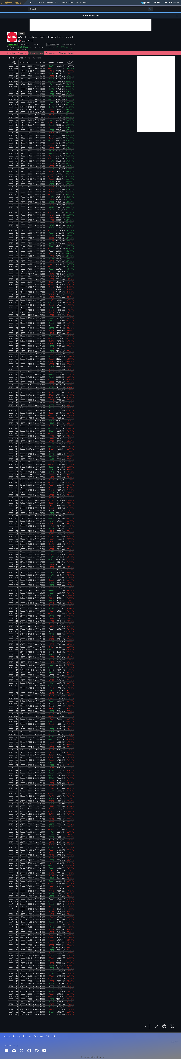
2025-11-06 (13, 356)
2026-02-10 (13, 192)
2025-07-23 (13, 549)
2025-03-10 (13, 788)
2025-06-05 (13, 631)
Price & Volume (16, 58)
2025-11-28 (13, 318)
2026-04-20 (13, 71)
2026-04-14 (13, 81)
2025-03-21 (13, 765)
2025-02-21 (13, 817)
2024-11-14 (13, 984)
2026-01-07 (13, 251)
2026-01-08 (13, 248)
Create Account (171, 2)
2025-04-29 (13, 698)
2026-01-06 (13, 254)
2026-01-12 (13, 243)
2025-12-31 (13, 261)
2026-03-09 (13, 146)
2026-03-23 (13, 120)
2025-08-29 (13, 480)
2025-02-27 (13, 806)
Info (54, 1036)
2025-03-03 (13, 801)
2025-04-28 (13, 701)
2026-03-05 (13, 151)
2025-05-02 (13, 691)
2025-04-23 (13, 709)
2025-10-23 (13, 382)
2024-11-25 (13, 966)
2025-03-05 (13, 796)
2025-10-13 (13, 403)
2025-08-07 (13, 521)
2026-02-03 (13, 205)
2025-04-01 (13, 747)
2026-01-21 (13, 228)
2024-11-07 (13, 996)
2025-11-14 (13, 341)
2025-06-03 (13, 637)
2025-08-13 (13, 511)
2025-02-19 (13, 822)
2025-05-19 (13, 662)
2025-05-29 (13, 644)
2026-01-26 (13, 220)
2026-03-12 (13, 138)
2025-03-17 (13, 775)
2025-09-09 (13, 464)
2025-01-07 (13, 894)
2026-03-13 (13, 135)
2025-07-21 (13, 554)
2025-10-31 (13, 367)
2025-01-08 (13, 891)
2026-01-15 (13, 236)
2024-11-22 (13, 968)
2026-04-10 (13, 86)
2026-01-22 (13, 225)
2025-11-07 (13, 354)
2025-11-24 (13, 326)
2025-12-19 (13, 279)
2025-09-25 (13, 433)
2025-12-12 (13, 292)
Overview (11, 53)
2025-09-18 (13, 446)
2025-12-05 (13, 305)
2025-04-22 (13, 711)
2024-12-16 (13, 930)
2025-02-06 (13, 842)
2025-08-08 (13, 518)
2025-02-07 (13, 840)
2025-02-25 (13, 811)
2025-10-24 (13, 379)
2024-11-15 (13, 981)
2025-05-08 (13, 680)
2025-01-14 (13, 883)
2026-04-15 (13, 79)
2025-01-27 (13, 863)
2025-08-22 (13, 493)
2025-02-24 (13, 814)
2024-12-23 (13, 917)
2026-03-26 (13, 112)
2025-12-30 (13, 264)
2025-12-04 (13, 308)
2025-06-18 (13, 608)
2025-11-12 (13, 346)
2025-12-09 (13, 300)
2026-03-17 (13, 130)
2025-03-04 (13, 799)
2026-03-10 (13, 143)
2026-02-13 (13, 184)
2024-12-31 (13, 904)
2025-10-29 (13, 372)
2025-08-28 (13, 482)
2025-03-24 (13, 763)
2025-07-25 (13, 544)
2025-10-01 (13, 423)
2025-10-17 (13, 392)
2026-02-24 (13, 169)
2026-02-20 (13, 174)
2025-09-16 (13, 452)
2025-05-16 (13, 665)
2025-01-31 (13, 853)
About (7, 1036)
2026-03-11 (13, 140)
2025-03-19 (13, 770)
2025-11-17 (13, 338)
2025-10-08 (13, 410)
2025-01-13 (13, 886)
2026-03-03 (13, 156)
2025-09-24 (13, 436)
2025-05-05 (13, 688)
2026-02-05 (13, 200)
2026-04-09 (13, 89)
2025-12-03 (13, 310)
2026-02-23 (13, 171)
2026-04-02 (13, 99)
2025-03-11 (13, 786)
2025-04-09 (13, 732)
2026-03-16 (13, 133)
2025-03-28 (13, 752)
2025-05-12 (13, 675)
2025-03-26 (13, 757)
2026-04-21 (13, 68)
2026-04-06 (13, 97)
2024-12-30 (13, 907)
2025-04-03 (13, 742)
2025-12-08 (13, 302)
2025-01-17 (13, 876)
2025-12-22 (13, 277)
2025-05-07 (13, 683)
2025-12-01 (13, 315)
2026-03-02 (13, 158)
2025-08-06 (13, 524)
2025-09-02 (13, 477)
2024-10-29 (13, 1014)
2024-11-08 (13, 994)
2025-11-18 (13, 336)
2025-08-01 (13, 531)
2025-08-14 (13, 508)
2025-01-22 (13, 871)
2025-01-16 (13, 878)
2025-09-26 (13, 431)
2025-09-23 (13, 439)
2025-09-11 (13, 459)
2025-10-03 (13, 418)
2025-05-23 (13, 652)
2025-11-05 (13, 359)
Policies (27, 1036)
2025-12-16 (13, 287)
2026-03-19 (13, 125)
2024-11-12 (13, 989)
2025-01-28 (13, 860)
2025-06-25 (13, 598)
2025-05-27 (13, 649)
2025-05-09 (13, 678)
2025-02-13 (13, 829)
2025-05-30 (13, 642)
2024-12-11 (13, 937)
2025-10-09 (13, 408)
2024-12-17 (13, 927)
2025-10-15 (13, 397)
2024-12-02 (13, 955)
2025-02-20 (13, 819)
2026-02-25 (13, 166)
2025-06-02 (13, 639)
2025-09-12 (13, 457)
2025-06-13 (13, 616)
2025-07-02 (13, 585)
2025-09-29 (13, 428)
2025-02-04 (13, 847)
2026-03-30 (13, 107)
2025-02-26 (13, 809)
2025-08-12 (13, 513)
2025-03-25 (13, 760)
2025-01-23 (13, 868)
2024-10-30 (13, 1012)
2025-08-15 (13, 506)
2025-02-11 (13, 835)
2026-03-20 (13, 123)
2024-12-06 (13, 945)
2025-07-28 (13, 542)
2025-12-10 (13, 297)
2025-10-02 (13, 421)
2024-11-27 (13, 961)
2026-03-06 (13, 148)
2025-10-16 (13, 395)
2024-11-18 (13, 978)
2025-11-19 (13, 333)
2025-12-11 (13, 295)
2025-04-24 (13, 706)
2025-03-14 (13, 778)
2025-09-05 (13, 470)
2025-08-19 (13, 500)
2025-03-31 (13, 750)
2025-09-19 (13, 444)
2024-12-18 (13, 925)
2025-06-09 (13, 626)
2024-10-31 (13, 1009)
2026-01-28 (13, 215)
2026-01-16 (13, 233)
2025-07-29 (13, 539)
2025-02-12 (13, 832)
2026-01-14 (13, 238)
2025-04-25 (13, 703)
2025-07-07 (13, 580)
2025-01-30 (13, 855)
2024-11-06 (13, 999)
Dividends (36, 58)
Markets (38, 1036)
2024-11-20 (13, 973)
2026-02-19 (13, 176)
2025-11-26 (13, 320)
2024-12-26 (13, 912)
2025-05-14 (13, 670)
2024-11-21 (13, 971)
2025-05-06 (13, 685)
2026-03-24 (13, 117)
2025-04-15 (13, 721)
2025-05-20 (13, 660)
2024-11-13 (13, 986)
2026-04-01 (13, 102)
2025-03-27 (13, 755)
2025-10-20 (13, 390)
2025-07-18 (13, 557)
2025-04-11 (13, 727)
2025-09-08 (13, 467)
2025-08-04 (13, 529)
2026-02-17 (13, 182)
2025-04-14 (13, 724)
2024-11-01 (13, 1007)
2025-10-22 (13, 385)
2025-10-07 (13, 413)
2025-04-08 (13, 734)
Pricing (17, 1036)
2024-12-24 (13, 914)
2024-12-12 (13, 935)
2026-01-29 (13, 212)
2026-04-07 (13, 94)
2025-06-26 (13, 595)
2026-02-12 (13, 187)
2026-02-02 (13, 207)
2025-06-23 (13, 603)
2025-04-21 (13, 714)
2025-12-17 (13, 284)
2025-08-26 (13, 488)
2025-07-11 (13, 570)
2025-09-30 (13, 426)
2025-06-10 (13, 624)
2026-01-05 (13, 256)
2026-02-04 (13, 202)
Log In (157, 2)
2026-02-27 (13, 161)
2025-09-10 (13, 462)
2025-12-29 (13, 266)
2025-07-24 (13, 547)
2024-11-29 (13, 958)
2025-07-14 (13, 567)
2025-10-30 (13, 369)
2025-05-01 (13, 693)
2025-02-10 (13, 837)
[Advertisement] (90, 25)
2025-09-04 (13, 472)
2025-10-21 (13, 387)
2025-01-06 (13, 896)
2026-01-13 (13, 241)
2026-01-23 (13, 223)
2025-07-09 (13, 575)
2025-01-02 (13, 901)
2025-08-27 (13, 485)
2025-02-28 (13, 804)
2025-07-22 (13, 552)
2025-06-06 (13, 629)
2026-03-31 (13, 104)
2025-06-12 (13, 619)
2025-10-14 (13, 400)
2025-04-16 (13, 719)
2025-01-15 (13, 881)
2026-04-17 (13, 74)
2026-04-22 (13, 66)
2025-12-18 (13, 282)
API (48, 1036)
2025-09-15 (13, 454)
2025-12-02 (13, 313)
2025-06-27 (13, 593)
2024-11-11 (13, 991)
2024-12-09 (13, 943)
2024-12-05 (13, 948)
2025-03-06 (13, 793)
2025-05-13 (13, 673)
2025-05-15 (13, 667)
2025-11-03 (13, 364)
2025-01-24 (13, 865)
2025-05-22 (13, 655)
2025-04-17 (13, 716)
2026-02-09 (13, 194)
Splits (27, 58)
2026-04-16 (13, 76)
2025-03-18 (13, 773)
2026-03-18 (13, 128)
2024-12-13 (13, 932)
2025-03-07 (13, 791)
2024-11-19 (13, 976)
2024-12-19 (13, 922)
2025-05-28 (13, 647)
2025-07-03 (13, 583)
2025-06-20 (13, 606)
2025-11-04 (13, 362)
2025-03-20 (13, 768)
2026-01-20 (13, 230)
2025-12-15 (13, 290)
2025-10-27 (13, 377)
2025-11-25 (13, 323)
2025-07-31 (13, 534)
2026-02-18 (13, 179)
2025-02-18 (13, 824)
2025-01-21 (13, 873)
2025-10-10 (13, 405)
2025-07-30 (13, 536)
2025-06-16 (13, 613)
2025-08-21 (13, 495)
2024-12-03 (13, 953)
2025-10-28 (13, 374)
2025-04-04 (13, 739)
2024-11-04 (13, 1004)
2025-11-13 (13, 344)
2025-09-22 (13, 441)
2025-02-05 (13, 845)
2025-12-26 (13, 269)
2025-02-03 (13, 850)
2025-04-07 (13, 737)
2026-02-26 (13, 164)
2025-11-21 (13, 328)
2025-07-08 (13, 577)
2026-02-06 (13, 197)
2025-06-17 (13, 611)
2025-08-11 (13, 516)
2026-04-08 (13, 92)
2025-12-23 (13, 274)
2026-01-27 (13, 218)
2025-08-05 (13, 526)
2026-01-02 (13, 259)
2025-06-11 (13, 621)
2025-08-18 (13, 503)
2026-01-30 (13, 210)
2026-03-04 (13, 153)
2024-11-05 (13, 1002)
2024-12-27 (13, 909)
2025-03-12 (13, 783)
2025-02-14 (13, 827)
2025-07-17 (13, 559)
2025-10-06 (13, 415)
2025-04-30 (13, 696)
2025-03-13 (13, 781)
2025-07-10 (13, 572)
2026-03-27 (13, 110)
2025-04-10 (13, 729)
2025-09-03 (13, 475)
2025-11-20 (13, 331)
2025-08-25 (13, 490)
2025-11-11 (13, 349)
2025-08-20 (13, 498)
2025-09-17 (13, 449)
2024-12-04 (13, 950)
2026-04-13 (13, 84)
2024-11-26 (13, 963)
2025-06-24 (13, 601)
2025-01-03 (13, 899)
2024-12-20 (13, 919)
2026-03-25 (13, 115)
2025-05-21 (13, 657)
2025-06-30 (13, 590)
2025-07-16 (13, 562)
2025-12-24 (13, 272)
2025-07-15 (13, 565)
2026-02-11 (13, 189)
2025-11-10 (13, 351)
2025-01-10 (13, 889)
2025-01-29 (13, 858)
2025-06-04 (13, 634)
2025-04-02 (13, 745)
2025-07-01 (13, 588)
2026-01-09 (13, 246)
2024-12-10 (13, 940)
